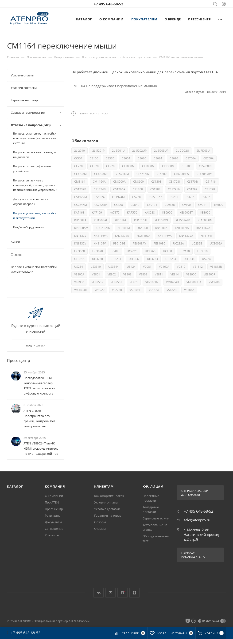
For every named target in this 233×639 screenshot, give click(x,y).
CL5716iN (142, 174)
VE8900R (209, 274)
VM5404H (80, 290)
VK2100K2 (152, 282)
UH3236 (189, 259)
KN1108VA (182, 228)
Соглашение (54, 528)
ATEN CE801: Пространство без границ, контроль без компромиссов (39, 418)
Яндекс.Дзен (134, 593)
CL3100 (186, 166)
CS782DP (100, 205)
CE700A (191, 158)
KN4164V (207, 236)
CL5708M (80, 174)
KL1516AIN (103, 228)
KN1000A (161, 228)
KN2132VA (122, 236)
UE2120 (184, 251)
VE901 (134, 282)
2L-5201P (98, 151)
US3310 (95, 267)
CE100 (94, 158)
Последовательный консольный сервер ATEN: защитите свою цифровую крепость (39, 385)
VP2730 (117, 290)
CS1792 (192, 189)
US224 (206, 259)
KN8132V (80, 243)
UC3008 (79, 251)
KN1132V (80, 236)
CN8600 (138, 182)
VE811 (159, 274)
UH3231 (115, 259)
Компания (55, 486)
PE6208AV (139, 243)
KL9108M (124, 228)
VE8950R (97, 282)
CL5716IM (122, 174)
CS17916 (174, 189)
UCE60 (167, 251)
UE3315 (79, 259)
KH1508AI (100, 220)
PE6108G (119, 243)
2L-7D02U (182, 151)
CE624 (158, 158)
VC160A (164, 267)
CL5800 (162, 174)
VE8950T (116, 282)
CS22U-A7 (155, 197)
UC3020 (97, 251)
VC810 (181, 267)
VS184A (189, 290)
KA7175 (114, 212)
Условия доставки (107, 509)
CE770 (78, 166)
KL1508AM (81, 228)
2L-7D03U (203, 151)
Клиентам (103, 486)
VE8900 (191, 274)
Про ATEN (52, 502)
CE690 (174, 158)
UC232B (196, 243)
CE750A (208, 158)
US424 (131, 267)
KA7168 (79, 212)
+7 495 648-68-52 (108, 4)
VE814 (175, 274)
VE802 (112, 274)
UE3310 (202, 251)
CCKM (78, 158)
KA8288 (150, 212)
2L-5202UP (139, 151)
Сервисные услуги (156, 518)
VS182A (154, 290)
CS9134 (152, 205)
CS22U (136, 197)
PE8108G (160, 243)
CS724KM (80, 205)
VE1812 (198, 267)
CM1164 (79, 182)
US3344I (113, 267)
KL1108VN (161, 220)
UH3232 (134, 259)
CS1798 (210, 189)
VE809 (143, 274)
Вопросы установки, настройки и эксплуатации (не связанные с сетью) (34, 138)
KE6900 (167, 212)
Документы (53, 522)
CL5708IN (205, 166)
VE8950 (79, 282)
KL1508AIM (182, 220)
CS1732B (80, 189)
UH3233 (152, 259)
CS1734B (100, 189)
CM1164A (99, 182)
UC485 (114, 251)
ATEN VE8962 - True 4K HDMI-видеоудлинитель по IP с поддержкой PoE (40, 448)
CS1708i (192, 182)
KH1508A (80, 220)
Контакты (52, 535)
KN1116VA (203, 228)
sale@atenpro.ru (197, 520)
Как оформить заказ (109, 496)
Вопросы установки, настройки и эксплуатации (34, 215)
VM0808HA (193, 282)
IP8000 (218, 205)
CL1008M (148, 166)
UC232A (178, 243)
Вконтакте (98, 593)
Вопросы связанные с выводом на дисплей (34, 154)
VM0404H (172, 282)
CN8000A (119, 182)
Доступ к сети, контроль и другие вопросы (31, 201)
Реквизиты (53, 515)
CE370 (110, 158)
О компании (54, 496)
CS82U (118, 205)
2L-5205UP (161, 151)
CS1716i (211, 182)
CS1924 (99, 197)
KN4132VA (186, 236)
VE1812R (216, 267)
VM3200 (214, 282)
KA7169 (97, 212)
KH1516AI (140, 220)
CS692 (206, 197)
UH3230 (97, 259)
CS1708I (174, 182)
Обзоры (100, 522)
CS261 (174, 197)
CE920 (110, 166)
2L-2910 (79, 151)
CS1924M (118, 197)
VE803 (127, 274)
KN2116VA (101, 236)
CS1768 (138, 189)
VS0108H (135, 290)
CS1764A (119, 189)
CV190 (186, 205)
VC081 (147, 267)
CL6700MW (181, 174)
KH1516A (120, 220)
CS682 (190, 197)
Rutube (122, 593)
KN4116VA (165, 236)
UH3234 (170, 259)
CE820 (94, 166)
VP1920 (100, 290)
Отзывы (100, 528)
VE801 (96, 274)
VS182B (172, 290)
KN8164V (100, 243)
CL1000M (128, 166)
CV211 (202, 205)
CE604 (126, 158)
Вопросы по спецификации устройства (32, 168)
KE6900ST (186, 212)
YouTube (110, 593)
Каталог (15, 486)
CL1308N (168, 166)
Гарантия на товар (107, 515)
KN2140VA (143, 236)
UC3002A (216, 243)
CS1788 (155, 189)
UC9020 (132, 251)
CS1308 (156, 182)
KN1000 (142, 228)
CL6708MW (204, 174)
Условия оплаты (106, 502)
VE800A (79, 274)
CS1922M (80, 197)
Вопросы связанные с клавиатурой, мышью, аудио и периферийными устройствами (35, 185)
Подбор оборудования (28, 227)
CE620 (142, 158)
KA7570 (132, 212)
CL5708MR (101, 174)
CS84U (135, 205)
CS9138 (170, 205)
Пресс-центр (18, 360)
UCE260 (150, 251)
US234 (78, 267)
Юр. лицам (153, 486)
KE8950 (205, 212)
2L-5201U (118, 151)
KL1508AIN (205, 220)
